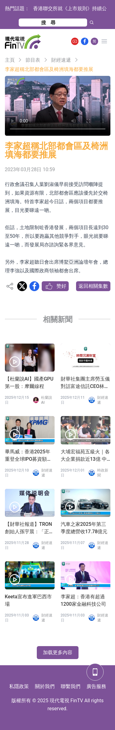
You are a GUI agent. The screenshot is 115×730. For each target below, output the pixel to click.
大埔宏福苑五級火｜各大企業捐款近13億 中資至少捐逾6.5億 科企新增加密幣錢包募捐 (85, 456)
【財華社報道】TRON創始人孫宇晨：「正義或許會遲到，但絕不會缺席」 (29, 528)
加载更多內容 (57, 652)
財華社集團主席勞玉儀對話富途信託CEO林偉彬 (85, 383)
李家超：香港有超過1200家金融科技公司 (83, 600)
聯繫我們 (70, 686)
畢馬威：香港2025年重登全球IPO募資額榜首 (28, 456)
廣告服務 (96, 686)
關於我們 (45, 686)
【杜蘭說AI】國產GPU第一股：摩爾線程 (29, 382)
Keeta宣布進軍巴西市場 (28, 600)
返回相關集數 (93, 286)
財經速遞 (61, 60)
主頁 (10, 60)
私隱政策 (19, 686)
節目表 (32, 60)
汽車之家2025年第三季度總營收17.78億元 (84, 527)
